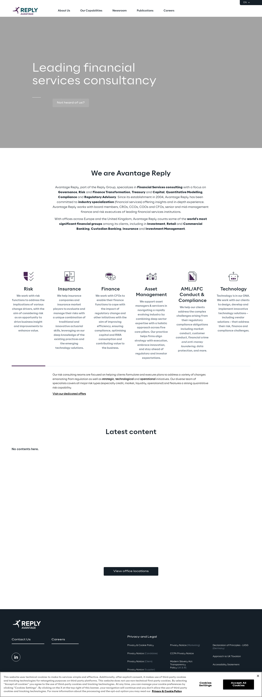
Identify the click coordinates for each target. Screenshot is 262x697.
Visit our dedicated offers (69, 394)
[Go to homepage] (29, 11)
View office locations (131, 571)
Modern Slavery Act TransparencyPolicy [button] (181, 664)
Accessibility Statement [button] (226, 664)
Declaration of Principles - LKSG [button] (230, 647)
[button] (71, 103)
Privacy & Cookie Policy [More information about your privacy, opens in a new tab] (167, 691)
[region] (131, 684)
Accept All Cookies (238, 684)
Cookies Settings (205, 684)
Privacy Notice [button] (142, 653)
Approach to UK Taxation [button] (227, 656)
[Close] (258, 676)
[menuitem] (64, 11)
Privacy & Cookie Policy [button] (140, 645)
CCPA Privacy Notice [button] (182, 653)
